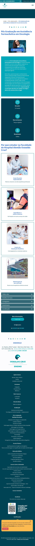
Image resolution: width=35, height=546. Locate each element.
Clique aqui (17, 319)
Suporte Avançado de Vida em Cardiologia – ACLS (17, 483)
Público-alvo (5, 294)
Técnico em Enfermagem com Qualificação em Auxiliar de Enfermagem (17, 448)
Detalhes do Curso (7, 298)
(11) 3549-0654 (13, 350)
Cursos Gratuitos (17, 490)
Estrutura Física (17, 389)
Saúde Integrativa (17, 438)
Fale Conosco (17, 394)
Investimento (6, 305)
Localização (17, 396)
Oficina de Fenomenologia (17, 480)
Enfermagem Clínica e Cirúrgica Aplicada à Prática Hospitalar (17, 425)
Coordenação (6, 309)
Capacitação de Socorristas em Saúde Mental (17, 467)
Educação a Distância (17, 472)
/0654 (12, 1)
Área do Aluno (17, 401)
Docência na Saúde (17, 423)
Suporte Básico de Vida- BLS (17, 485)
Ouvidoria (17, 398)
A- (18, 27)
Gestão (17, 379)
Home (5, 21)
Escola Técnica (17, 443)
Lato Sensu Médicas (17, 457)
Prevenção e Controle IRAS (17, 436)
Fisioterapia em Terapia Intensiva (17, 432)
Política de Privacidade (8, 526)
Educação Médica (17, 451)
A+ (23, 27)
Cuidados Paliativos (17, 421)
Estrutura (17, 384)
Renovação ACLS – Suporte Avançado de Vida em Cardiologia (17, 487)
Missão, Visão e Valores (17, 377)
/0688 (9, 1)
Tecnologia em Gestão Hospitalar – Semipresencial (17, 412)
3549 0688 (21, 328)
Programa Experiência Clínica (17, 459)
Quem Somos (17, 374)
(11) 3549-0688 (29, 349)
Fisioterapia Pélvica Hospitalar (17, 474)
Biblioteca (17, 390)
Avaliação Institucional (17, 381)
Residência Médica (17, 461)
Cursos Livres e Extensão (17, 455)
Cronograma (5, 301)
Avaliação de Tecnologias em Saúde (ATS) (17, 420)
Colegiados (17, 387)
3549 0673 (14, 328)
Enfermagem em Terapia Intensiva (17, 429)
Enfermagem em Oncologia (17, 427)
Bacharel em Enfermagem (17, 410)
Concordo (5, 528)
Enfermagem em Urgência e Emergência (17, 431)
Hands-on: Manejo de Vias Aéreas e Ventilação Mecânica (17, 478)
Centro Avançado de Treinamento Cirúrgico (17, 453)
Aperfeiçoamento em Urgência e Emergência (17, 446)
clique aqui (22, 499)
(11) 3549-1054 (4, 1)
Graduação (17, 407)
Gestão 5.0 (17, 476)
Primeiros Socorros (17, 481)
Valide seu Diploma (17, 404)
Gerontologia (17, 434)
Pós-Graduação (12, 21)
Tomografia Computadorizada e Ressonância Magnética (17, 440)
